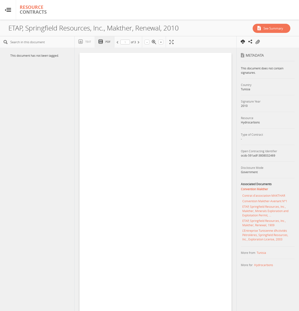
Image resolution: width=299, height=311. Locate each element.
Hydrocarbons (263, 265)
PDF (107, 41)
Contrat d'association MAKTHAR (263, 195)
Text (88, 41)
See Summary (273, 28)
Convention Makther (254, 189)
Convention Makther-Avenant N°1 (264, 201)
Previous (118, 43)
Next (138, 43)
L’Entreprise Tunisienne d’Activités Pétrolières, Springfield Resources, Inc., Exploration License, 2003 (265, 235)
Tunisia (261, 253)
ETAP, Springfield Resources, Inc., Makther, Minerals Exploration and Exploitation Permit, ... (265, 211)
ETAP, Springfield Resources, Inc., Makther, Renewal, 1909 (264, 223)
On (257, 42)
